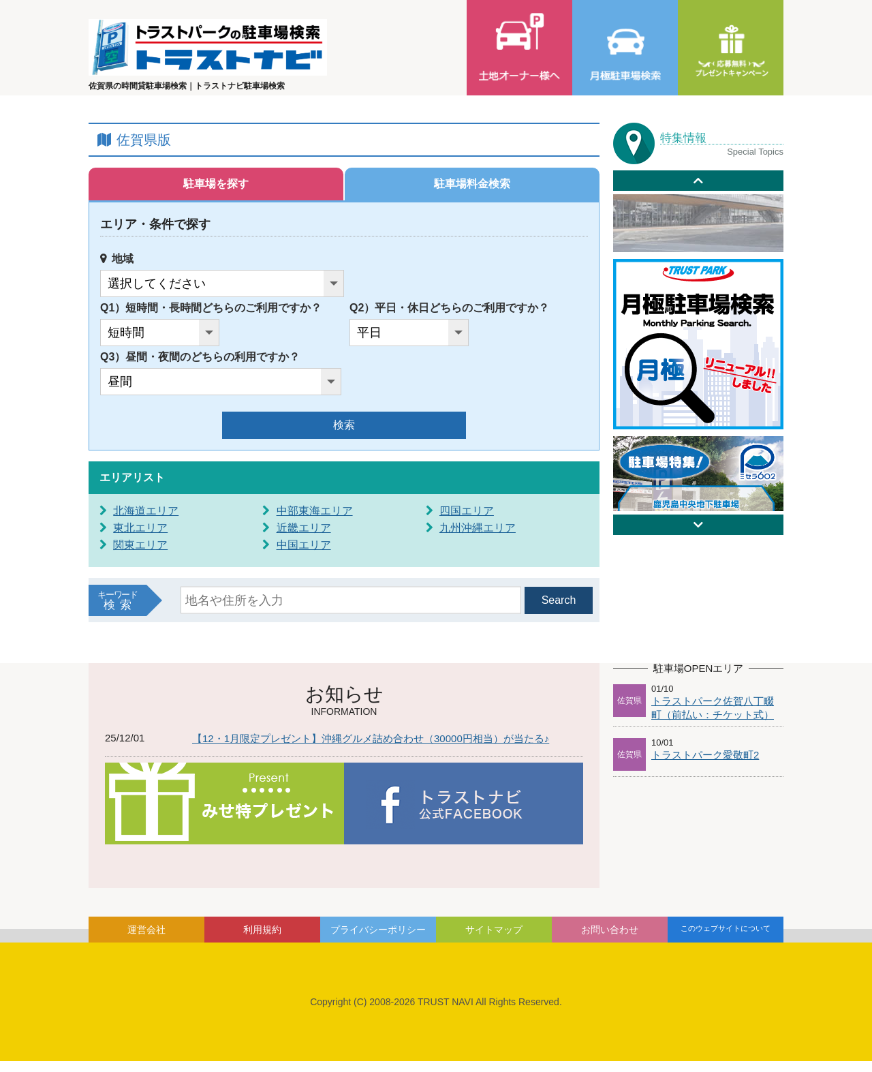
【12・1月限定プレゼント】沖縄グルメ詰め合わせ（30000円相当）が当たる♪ (370, 738)
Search (559, 600)
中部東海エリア (315, 511)
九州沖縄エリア (477, 528)
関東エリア (140, 545)
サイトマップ (494, 929)
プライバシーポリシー (378, 929)
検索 (344, 425)
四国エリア (466, 511)
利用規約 (262, 929)
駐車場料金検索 (472, 183)
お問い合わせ (609, 929)
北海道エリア (145, 511)
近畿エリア (304, 528)
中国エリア (304, 545)
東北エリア (140, 528)
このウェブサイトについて (725, 928)
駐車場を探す (216, 183)
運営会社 (146, 929)
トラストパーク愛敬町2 (705, 755)
